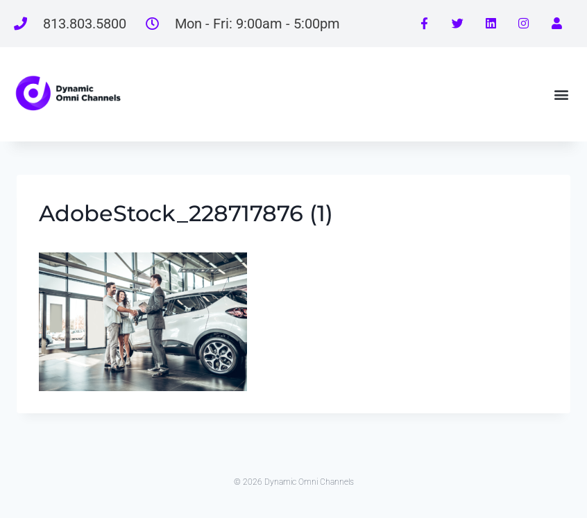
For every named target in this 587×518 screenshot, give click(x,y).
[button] (561, 94)
